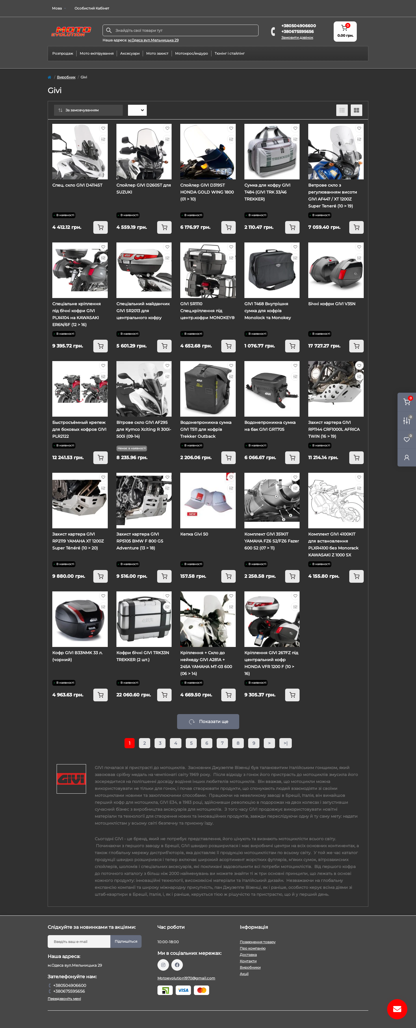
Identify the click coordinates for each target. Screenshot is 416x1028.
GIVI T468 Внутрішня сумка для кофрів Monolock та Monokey (267, 310)
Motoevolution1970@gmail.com (186, 978)
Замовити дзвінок (297, 37)
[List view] (342, 110)
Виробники (250, 967)
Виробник (66, 77)
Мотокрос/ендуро (191, 53)
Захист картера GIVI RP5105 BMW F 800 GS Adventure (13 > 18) (139, 541)
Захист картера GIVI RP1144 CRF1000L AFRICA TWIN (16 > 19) (334, 429)
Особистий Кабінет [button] (92, 8)
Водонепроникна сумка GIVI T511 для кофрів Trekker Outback (205, 429)
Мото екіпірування (97, 53)
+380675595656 (297, 31)
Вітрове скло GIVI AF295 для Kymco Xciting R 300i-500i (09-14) (143, 429)
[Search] (109, 30)
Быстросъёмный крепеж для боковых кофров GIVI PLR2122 (79, 429)
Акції (244, 974)
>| (285, 743)
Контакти (248, 961)
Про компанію (252, 948)
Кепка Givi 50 (194, 534)
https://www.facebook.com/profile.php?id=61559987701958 (177, 965)
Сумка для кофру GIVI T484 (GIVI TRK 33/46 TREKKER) (267, 192)
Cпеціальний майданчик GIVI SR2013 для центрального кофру (143, 310)
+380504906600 (298, 25)
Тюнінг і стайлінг (230, 53)
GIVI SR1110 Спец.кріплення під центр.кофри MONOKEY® (207, 310)
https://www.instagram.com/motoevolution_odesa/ (163, 965)
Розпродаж (62, 53)
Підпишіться (126, 941)
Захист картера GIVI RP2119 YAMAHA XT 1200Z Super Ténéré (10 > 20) (78, 541)
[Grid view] (356, 110)
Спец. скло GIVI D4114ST (77, 185)
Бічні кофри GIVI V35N (331, 303)
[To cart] (100, 227)
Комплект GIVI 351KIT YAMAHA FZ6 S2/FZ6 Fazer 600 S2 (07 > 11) (271, 541)
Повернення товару (258, 942)
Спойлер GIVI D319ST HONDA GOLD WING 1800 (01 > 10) (207, 192)
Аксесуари (130, 53)
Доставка (248, 954)
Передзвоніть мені (64, 998)
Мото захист (157, 53)
